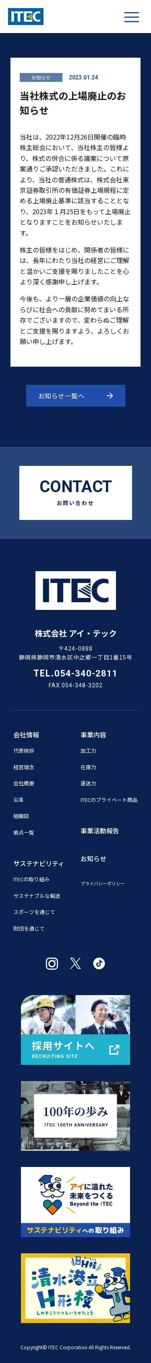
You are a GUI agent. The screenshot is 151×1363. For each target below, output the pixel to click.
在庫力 (88, 767)
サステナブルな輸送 (36, 896)
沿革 (18, 800)
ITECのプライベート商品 (109, 800)
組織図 (21, 816)
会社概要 (23, 783)
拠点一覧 (23, 832)
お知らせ (41, 77)
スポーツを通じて (34, 912)
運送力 (88, 783)
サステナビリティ (38, 863)
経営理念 (23, 767)
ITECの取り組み (31, 879)
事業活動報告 (100, 830)
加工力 (88, 750)
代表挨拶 (23, 750)
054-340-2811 (86, 673)
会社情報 (26, 734)
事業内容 (93, 734)
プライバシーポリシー (103, 883)
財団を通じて (29, 928)
